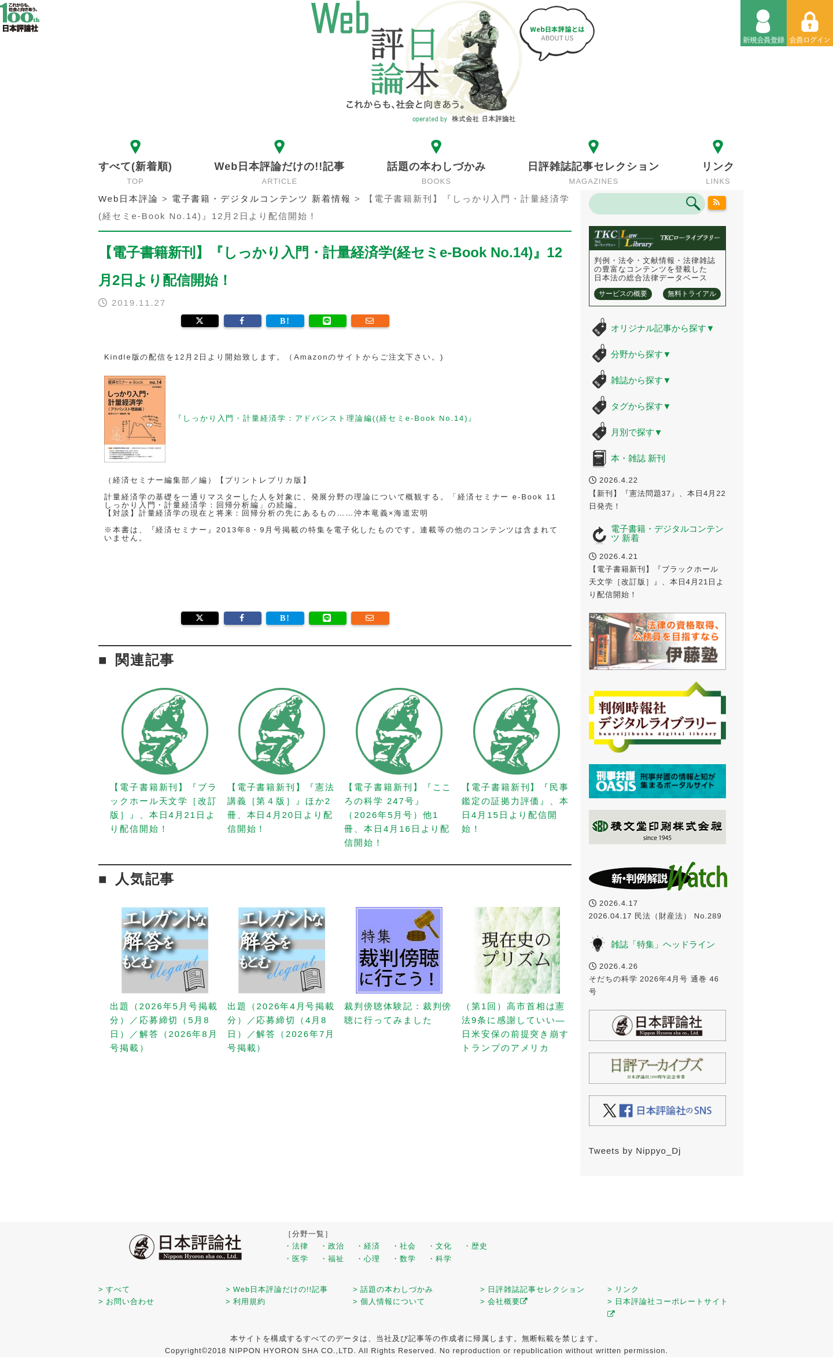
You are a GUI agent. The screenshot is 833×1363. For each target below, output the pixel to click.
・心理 (368, 1258)
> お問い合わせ (126, 1301)
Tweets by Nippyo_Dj (635, 1150)
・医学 (296, 1258)
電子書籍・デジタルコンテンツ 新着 (667, 533)
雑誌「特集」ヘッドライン (663, 944)
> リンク (623, 1289)
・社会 (404, 1246)
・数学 (404, 1258)
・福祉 (332, 1258)
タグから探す (641, 406)
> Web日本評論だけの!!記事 (277, 1289)
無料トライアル (692, 294)
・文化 (439, 1246)
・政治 (332, 1246)
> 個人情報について (389, 1301)
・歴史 (475, 1246)
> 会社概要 (504, 1301)
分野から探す (641, 354)
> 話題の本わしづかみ (393, 1289)
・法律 (296, 1246)
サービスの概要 (623, 294)
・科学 (439, 1258)
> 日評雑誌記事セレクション (532, 1289)
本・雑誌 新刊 (638, 458)
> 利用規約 (246, 1301)
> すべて (114, 1289)
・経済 (368, 1246)
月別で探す (637, 432)
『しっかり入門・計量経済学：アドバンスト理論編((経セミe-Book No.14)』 (325, 418)
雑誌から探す (641, 380)
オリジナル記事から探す (663, 328)
